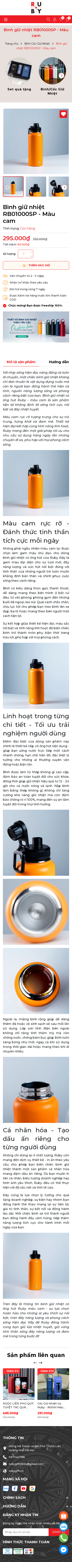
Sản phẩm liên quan (36, 1355)
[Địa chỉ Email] (36, 1532)
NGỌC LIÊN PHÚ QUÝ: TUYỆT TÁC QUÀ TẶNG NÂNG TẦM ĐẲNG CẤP (18, 1405)
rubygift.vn (16, 1471)
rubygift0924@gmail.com (26, 1464)
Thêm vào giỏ (36, 265)
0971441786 (17, 1457)
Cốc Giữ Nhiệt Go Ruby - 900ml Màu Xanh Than (50, 1405)
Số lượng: (9, 254)
